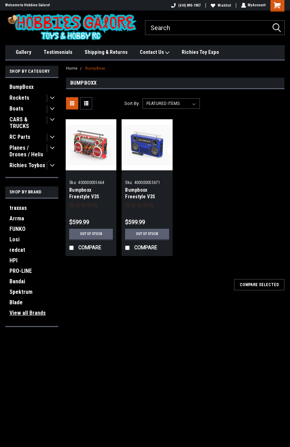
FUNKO (17, 229)
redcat (17, 250)
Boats (16, 108)
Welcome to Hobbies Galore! (27, 5)
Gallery (23, 52)
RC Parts (19, 137)
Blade (16, 302)
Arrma (16, 218)
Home (72, 68)
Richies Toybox (27, 165)
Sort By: (132, 103)
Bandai (17, 281)
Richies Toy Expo (200, 52)
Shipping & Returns (106, 52)
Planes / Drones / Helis (26, 151)
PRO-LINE (20, 271)
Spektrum (20, 292)
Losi (14, 239)
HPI (13, 260)
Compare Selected (259, 284)
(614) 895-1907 (185, 5)
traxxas (18, 208)
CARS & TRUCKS (19, 122)
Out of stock (91, 234)
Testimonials (58, 52)
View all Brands (27, 313)
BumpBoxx (21, 87)
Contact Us (154, 52)
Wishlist (220, 5)
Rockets (19, 97)
